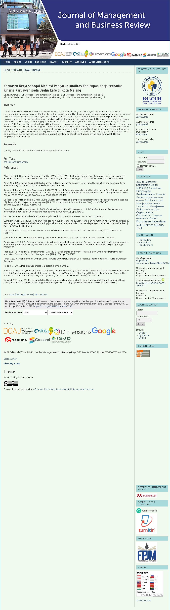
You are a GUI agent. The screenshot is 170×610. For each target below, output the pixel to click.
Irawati (36, 70)
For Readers (145, 240)
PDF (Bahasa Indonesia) (16, 162)
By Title (142, 338)
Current (66, 62)
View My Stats (12, 363)
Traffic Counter (143, 600)
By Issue (143, 333)
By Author (144, 335)
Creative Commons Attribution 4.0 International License (64, 389)
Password (141, 161)
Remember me (148, 166)
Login (28, 62)
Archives (80, 62)
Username (141, 157)
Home (7, 62)
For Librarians (146, 245)
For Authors (145, 242)
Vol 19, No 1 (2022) (21, 70)
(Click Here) (142, 124)
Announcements (99, 62)
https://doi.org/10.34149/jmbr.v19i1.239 (28, 294)
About (18, 62)
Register (40, 62)
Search (53, 62)
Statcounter (10, 359)
